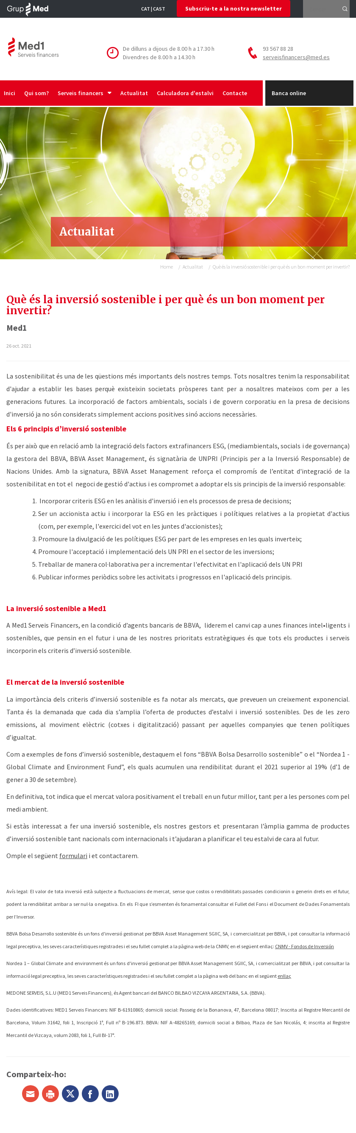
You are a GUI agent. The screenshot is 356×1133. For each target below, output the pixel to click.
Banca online (289, 93)
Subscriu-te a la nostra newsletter (233, 8)
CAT (145, 8)
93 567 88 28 (278, 48)
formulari (73, 855)
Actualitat (134, 93)
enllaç (284, 976)
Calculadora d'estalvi (185, 93)
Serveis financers (84, 93)
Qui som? (36, 93)
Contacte (234, 93)
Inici (9, 93)
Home (166, 266)
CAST (159, 8)
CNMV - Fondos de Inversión (304, 946)
